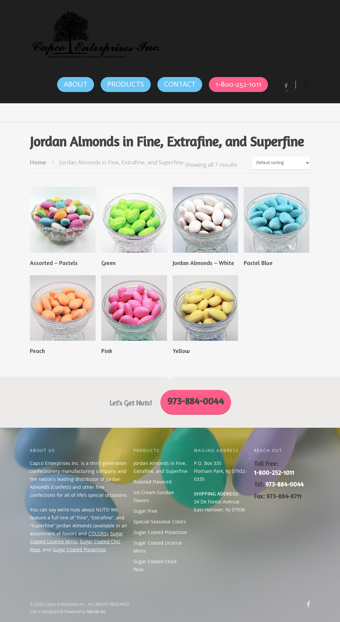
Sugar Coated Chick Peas (155, 565)
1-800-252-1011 (238, 84)
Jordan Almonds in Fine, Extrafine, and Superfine (160, 467)
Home (38, 162)
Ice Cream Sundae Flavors (153, 496)
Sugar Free (145, 511)
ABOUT (75, 84)
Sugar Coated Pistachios (79, 549)
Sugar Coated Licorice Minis (157, 547)
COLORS (97, 533)
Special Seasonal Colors (159, 521)
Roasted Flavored (152, 482)
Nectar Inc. (97, 611)
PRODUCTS (125, 84)
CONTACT (180, 84)
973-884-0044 (284, 484)
